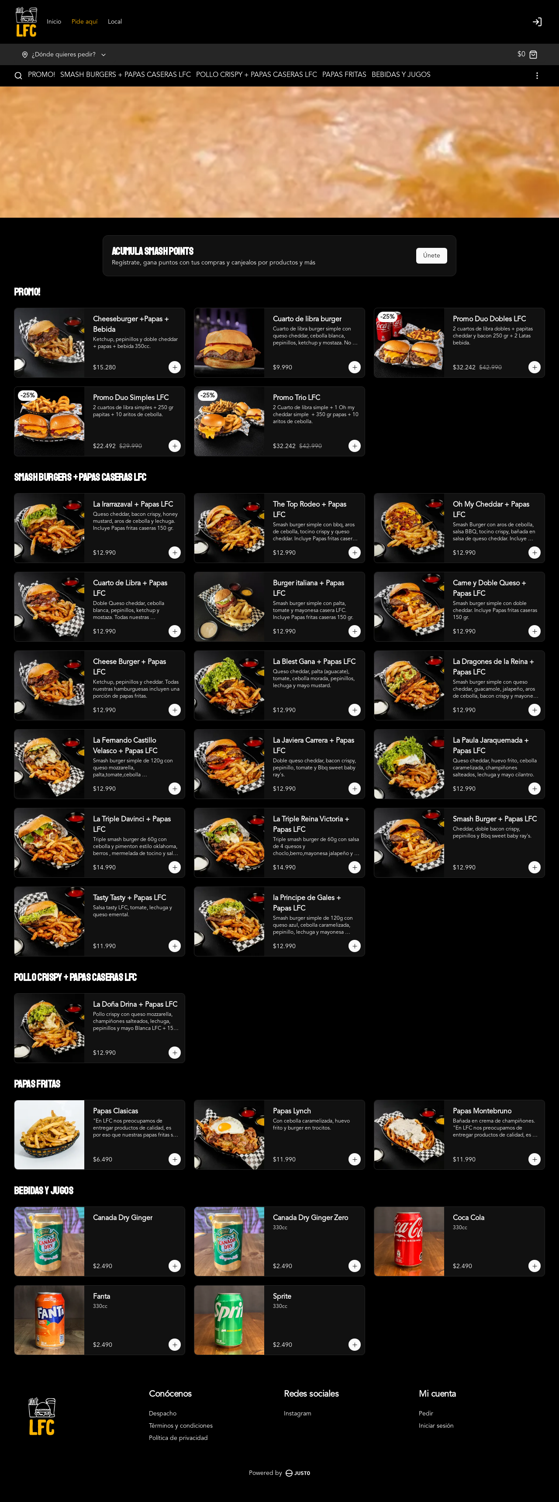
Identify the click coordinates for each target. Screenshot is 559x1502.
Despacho (162, 1414)
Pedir (426, 1414)
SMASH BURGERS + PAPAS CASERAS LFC (125, 75)
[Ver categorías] (537, 75)
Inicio (54, 22)
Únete (431, 256)
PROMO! (41, 75)
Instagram (297, 1414)
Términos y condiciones (181, 1426)
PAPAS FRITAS (344, 75)
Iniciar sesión (436, 1426)
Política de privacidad (178, 1438)
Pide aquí (84, 22)
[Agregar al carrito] (175, 367)
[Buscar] (18, 75)
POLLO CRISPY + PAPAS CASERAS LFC (256, 75)
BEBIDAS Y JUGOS (401, 75)
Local (115, 22)
